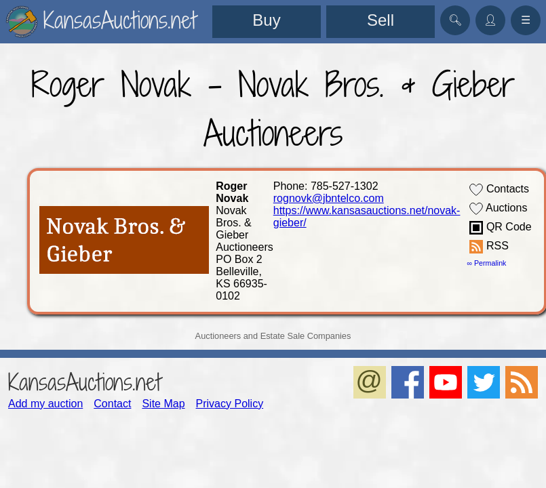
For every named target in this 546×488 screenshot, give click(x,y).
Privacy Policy (230, 403)
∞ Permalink (486, 263)
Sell (380, 20)
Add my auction (45, 403)
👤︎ (490, 20)
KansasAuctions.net (84, 382)
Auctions (498, 209)
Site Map (163, 403)
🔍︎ (455, 20)
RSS (488, 246)
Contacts (499, 190)
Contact (112, 403)
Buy (266, 20)
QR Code (500, 228)
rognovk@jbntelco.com (328, 198)
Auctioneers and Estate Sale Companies (273, 336)
